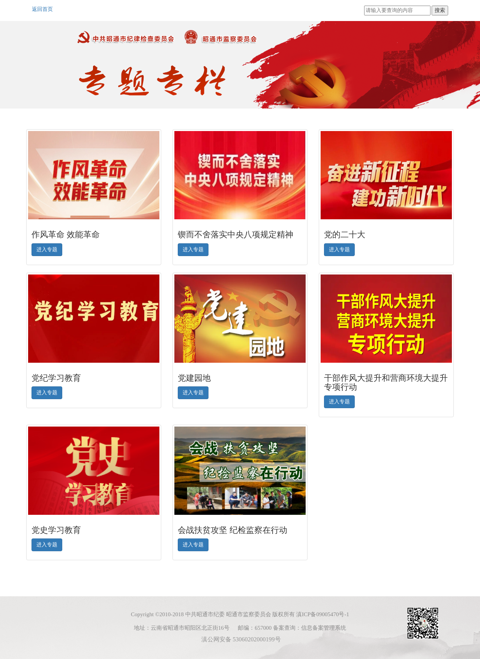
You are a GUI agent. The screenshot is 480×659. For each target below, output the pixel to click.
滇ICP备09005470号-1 (322, 614)
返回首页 (42, 9)
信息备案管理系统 (323, 628)
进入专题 (46, 249)
